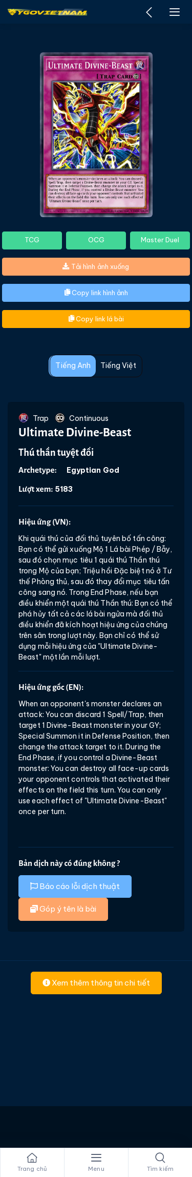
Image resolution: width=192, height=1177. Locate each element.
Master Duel (160, 240)
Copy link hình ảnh (96, 292)
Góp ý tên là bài (63, 909)
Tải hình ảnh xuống (95, 266)
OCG (96, 240)
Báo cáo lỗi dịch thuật (75, 886)
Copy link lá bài (96, 319)
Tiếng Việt (118, 365)
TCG (32, 240)
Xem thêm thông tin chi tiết (96, 983)
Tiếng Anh (73, 365)
